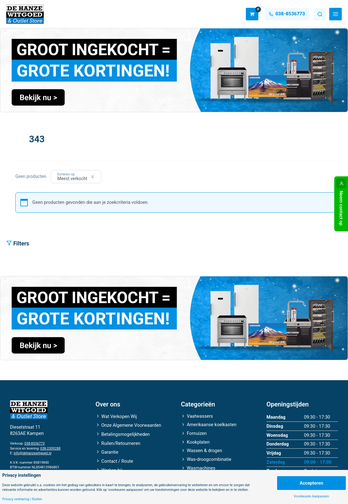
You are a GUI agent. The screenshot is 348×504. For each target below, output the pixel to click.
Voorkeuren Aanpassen (311, 496)
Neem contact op (341, 208)
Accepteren (311, 483)
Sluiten (37, 499)
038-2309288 (50, 448)
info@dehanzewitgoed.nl (33, 453)
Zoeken (320, 14)
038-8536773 (34, 443)
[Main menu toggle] (335, 14)
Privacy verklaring (15, 499)
